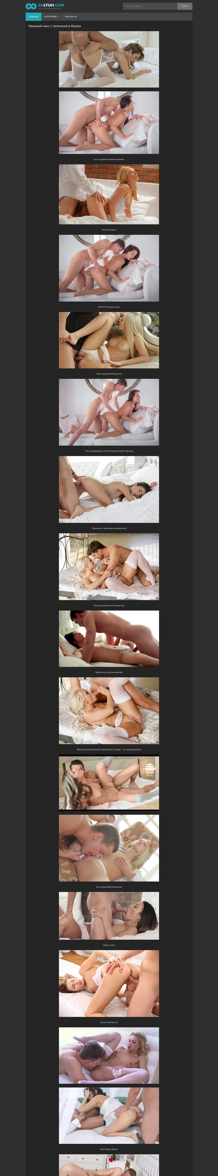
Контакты (71, 16)
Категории (50, 16)
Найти (185, 6)
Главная (33, 16)
